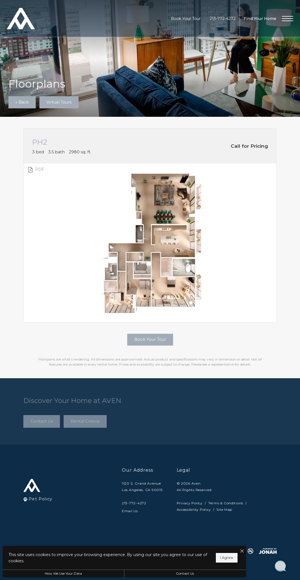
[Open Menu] (287, 18)
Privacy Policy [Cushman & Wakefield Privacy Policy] (190, 503)
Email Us (130, 511)
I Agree (180, 557)
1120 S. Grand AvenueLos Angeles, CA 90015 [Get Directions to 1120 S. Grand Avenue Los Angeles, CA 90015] (142, 486)
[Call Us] (142, 503)
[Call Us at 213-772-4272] (223, 19)
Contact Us (150, 573)
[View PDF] (35, 169)
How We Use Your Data (51, 573)
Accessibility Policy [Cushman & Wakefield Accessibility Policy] (194, 509)
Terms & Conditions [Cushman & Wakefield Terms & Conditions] (225, 503)
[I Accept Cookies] (196, 551)
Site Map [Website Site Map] (224, 509)
